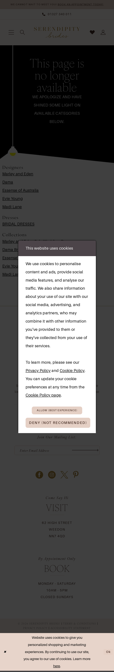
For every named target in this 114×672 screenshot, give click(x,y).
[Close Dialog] (5, 653)
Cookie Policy (72, 369)
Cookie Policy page (43, 394)
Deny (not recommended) (61, 423)
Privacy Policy (38, 369)
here (56, 667)
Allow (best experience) (57, 409)
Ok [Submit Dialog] (108, 653)
